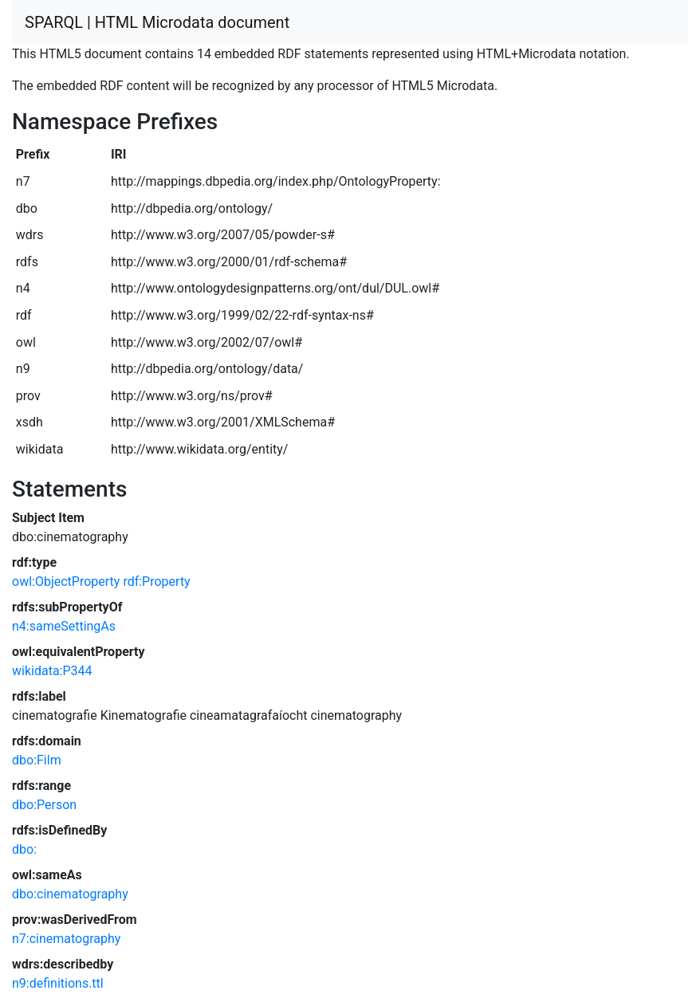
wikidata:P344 (52, 670)
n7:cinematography (66, 938)
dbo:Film (36, 760)
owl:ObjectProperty (66, 581)
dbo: (24, 849)
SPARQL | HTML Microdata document (157, 22)
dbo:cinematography (70, 894)
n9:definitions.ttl (58, 983)
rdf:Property (156, 581)
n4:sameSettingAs (64, 626)
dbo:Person (44, 804)
